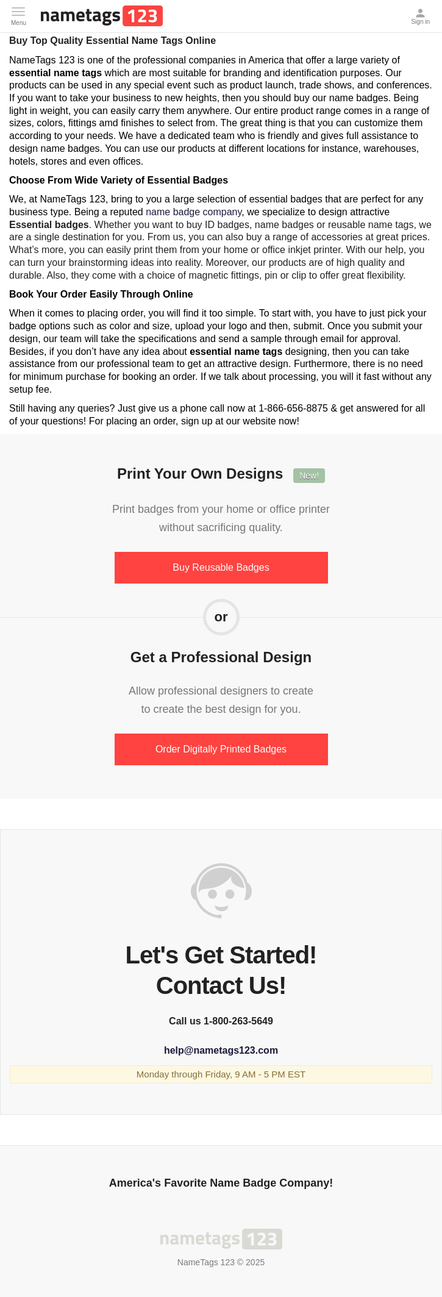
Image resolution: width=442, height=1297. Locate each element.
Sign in (422, 13)
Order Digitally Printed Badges (221, 749)
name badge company (193, 212)
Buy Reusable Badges (221, 567)
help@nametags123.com (221, 1050)
